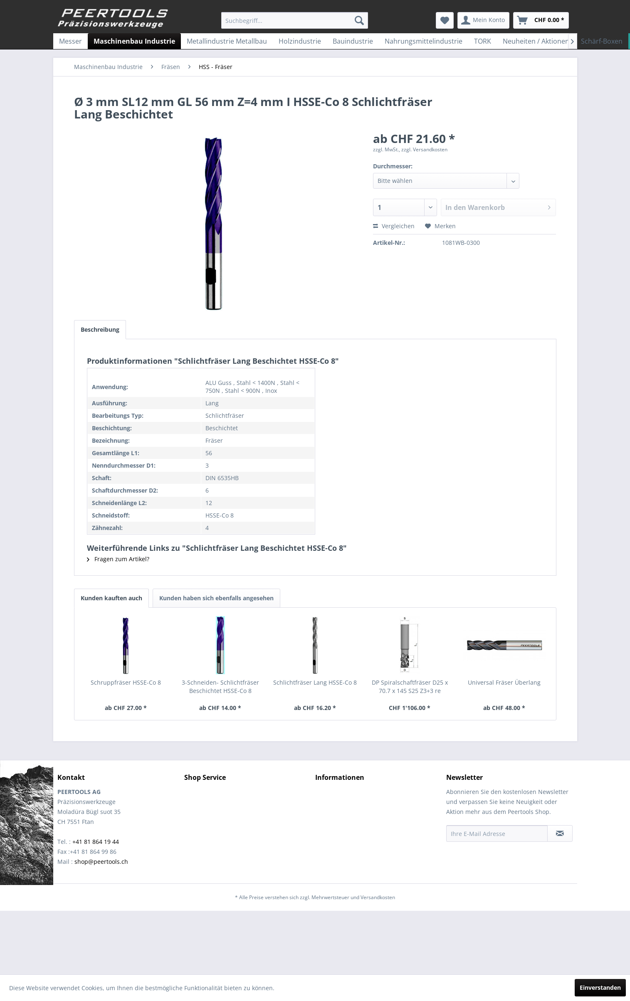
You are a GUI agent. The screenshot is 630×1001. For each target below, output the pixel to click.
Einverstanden (600, 987)
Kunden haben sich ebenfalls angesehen (216, 598)
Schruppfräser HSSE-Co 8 (126, 682)
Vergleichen (394, 226)
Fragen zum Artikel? (118, 559)
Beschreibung (100, 329)
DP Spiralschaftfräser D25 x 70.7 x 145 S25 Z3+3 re (410, 686)
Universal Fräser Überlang (504, 682)
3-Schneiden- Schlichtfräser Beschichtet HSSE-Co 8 (220, 686)
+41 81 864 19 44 (95, 842)
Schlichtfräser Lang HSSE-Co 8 (315, 682)
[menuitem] (294, 20)
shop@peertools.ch (101, 861)
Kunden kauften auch (111, 598)
